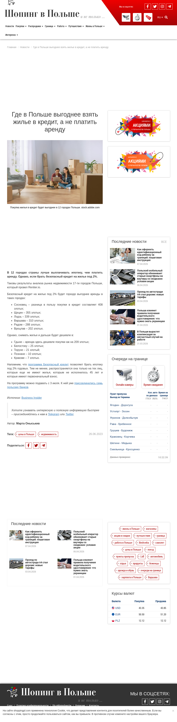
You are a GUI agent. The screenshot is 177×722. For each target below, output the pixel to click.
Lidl (142, 556)
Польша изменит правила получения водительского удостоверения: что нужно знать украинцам (84, 558)
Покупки (21, 26)
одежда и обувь (126, 570)
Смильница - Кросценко (125, 449)
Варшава (152, 577)
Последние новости (129, 241)
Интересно (11, 34)
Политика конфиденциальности (32, 705)
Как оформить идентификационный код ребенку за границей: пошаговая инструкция (37, 529)
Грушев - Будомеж (121, 430)
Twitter (69, 414)
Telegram (53, 414)
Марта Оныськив (28, 423)
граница (161, 535)
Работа (62, 26)
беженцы (154, 563)
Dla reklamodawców (61, 705)
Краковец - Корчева (122, 436)
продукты (138, 563)
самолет (159, 542)
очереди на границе (151, 570)
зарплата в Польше (131, 577)
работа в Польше (123, 542)
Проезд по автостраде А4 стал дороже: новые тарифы (36, 555)
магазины (151, 528)
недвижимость (49, 434)
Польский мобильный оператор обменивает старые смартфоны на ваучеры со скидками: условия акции (85, 531)
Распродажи (35, 26)
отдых (123, 563)
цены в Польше (26, 434)
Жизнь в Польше (95, 26)
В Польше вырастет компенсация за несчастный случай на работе (150, 335)
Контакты (94, 705)
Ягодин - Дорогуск (121, 405)
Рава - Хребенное (120, 424)
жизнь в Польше (131, 528)
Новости (9, 26)
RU (159, 17)
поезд (151, 549)
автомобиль (156, 556)
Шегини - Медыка (121, 443)
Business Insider (31, 397)
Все (164, 241)
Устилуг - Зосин (120, 411)
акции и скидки (122, 535)
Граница (50, 26)
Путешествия (76, 26)
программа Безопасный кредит (48, 364)
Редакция (80, 705)
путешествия (143, 535)
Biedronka (144, 542)
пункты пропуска (125, 556)
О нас (9, 705)
